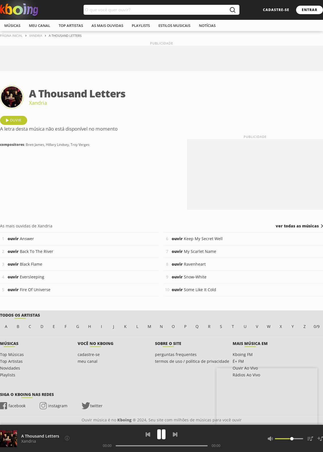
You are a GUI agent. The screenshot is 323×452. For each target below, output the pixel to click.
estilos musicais (174, 25)
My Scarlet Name (194, 251)
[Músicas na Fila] (310, 438)
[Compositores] (67, 438)
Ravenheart (189, 264)
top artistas (71, 25)
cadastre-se (276, 9)
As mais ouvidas (107, 25)
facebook (17, 405)
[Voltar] (148, 434)
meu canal (39, 25)
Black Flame (25, 264)
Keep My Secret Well (197, 238)
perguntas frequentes (176, 354)
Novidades (10, 368)
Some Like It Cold (194, 289)
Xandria (38, 102)
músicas (12, 25)
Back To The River (30, 251)
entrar (309, 9)
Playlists (7, 375)
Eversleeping (26, 277)
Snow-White (189, 277)
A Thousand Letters (40, 436)
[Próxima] (175, 434)
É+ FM (238, 361)
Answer (21, 238)
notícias (207, 25)
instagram (57, 405)
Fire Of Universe (29, 289)
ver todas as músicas (297, 226)
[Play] (161, 434)
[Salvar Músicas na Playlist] (320, 438)
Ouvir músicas (19, 9)
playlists (141, 25)
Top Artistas (11, 361)
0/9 (317, 326)
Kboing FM (243, 354)
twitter (96, 405)
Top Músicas (12, 354)
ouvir (15, 120)
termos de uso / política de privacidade (192, 361)
